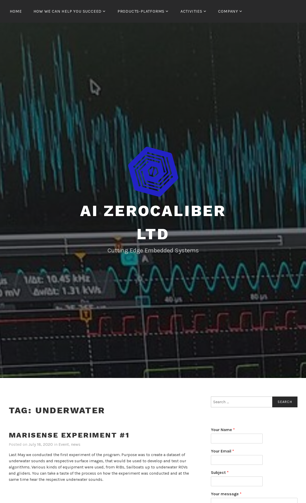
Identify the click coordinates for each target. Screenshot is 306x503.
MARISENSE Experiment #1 (69, 435)
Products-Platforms (141, 11)
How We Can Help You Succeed (68, 11)
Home (16, 11)
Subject (220, 472)
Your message (226, 493)
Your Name (223, 429)
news (75, 444)
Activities (191, 11)
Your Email (222, 451)
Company (228, 11)
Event (64, 444)
